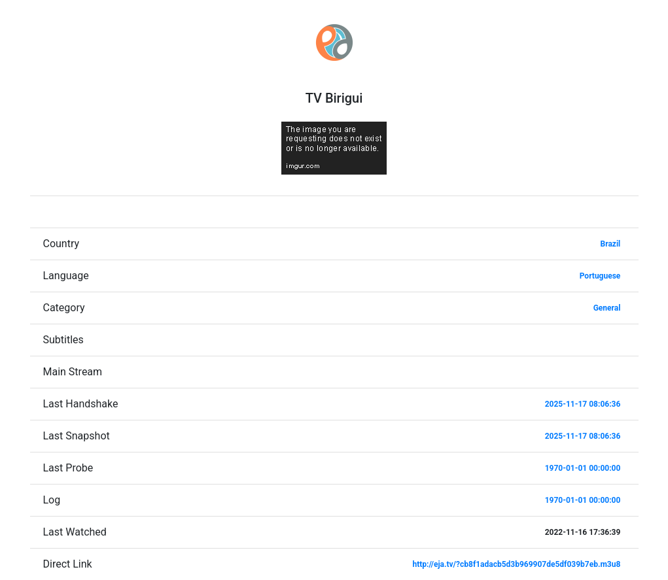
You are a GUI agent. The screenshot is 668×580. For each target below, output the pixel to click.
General (607, 308)
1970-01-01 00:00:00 (583, 468)
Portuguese (600, 276)
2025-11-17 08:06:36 (583, 404)
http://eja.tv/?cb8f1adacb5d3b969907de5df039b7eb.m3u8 (516, 564)
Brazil (611, 243)
